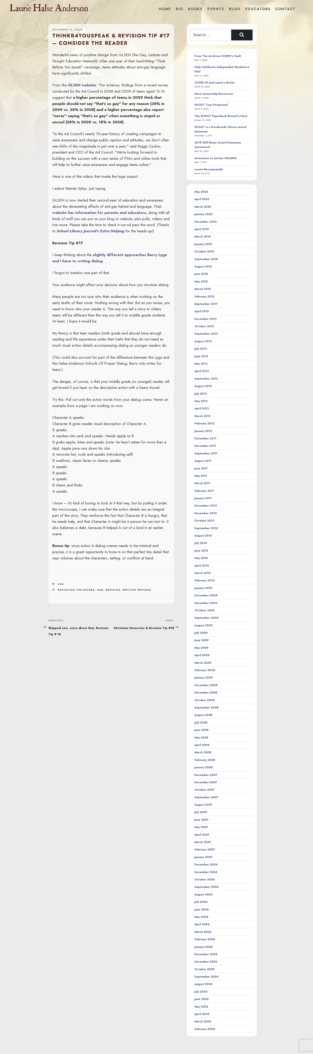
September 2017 (206, 304)
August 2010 (203, 536)
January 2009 (203, 678)
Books (195, 9)
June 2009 (201, 640)
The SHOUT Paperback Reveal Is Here (220, 116)
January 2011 (203, 498)
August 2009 (203, 625)
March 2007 (202, 842)
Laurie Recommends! (208, 169)
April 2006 (202, 924)
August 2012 (203, 386)
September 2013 (206, 334)
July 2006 (201, 902)
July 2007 (200, 812)
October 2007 (204, 790)
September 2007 (206, 797)
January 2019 (203, 244)
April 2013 (201, 371)
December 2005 (205, 954)
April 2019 (201, 229)
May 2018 (201, 281)
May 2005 (201, 1007)
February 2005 (204, 1029)
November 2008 (205, 693)
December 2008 (205, 685)
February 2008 (204, 760)
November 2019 (205, 222)
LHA (61, 584)
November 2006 (205, 872)
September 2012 (206, 379)
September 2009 (206, 618)
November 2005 (205, 962)
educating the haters (76, 589)
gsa (100, 589)
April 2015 (201, 311)
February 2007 (204, 849)
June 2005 (201, 999)
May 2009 (201, 648)
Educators (257, 9)
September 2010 (206, 528)
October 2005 (204, 969)
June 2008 (201, 730)
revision (113, 589)
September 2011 (205, 453)
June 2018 (201, 274)
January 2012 (203, 431)
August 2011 (202, 461)
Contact (285, 9)
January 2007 (203, 857)
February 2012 (204, 423)
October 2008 (204, 700)
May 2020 (201, 192)
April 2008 (201, 745)
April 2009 (202, 655)
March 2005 (202, 1021)
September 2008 (206, 708)
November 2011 (205, 446)
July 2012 (200, 394)
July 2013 (200, 349)
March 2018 (202, 289)
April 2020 (201, 199)
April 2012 (201, 408)
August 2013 (203, 341)
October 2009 (204, 610)
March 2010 (202, 573)
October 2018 (204, 252)
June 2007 (201, 820)
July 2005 (200, 992)
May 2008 (201, 738)
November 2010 (205, 513)
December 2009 (206, 595)
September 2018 (206, 259)
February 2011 (204, 491)
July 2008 (200, 723)
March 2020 (202, 207)
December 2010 (205, 506)
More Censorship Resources (213, 94)
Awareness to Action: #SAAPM (215, 158)
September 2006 (206, 887)
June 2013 (201, 356)
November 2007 (205, 782)
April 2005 (201, 1014)
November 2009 (205, 603)
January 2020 (203, 214)
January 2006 (203, 947)
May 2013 (201, 364)
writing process (137, 589)
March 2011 (202, 483)
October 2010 (204, 521)
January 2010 (203, 588)
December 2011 (205, 438)
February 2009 (204, 670)
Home (165, 9)
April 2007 (201, 835)
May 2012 (201, 401)
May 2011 (200, 476)
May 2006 (201, 917)
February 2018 (204, 296)
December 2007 (205, 775)
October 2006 (204, 879)
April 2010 (201, 566)
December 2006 (206, 864)
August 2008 (203, 715)
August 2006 (203, 894)
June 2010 (201, 551)
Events (215, 9)
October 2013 (204, 326)
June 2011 (201, 468)
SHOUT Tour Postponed (211, 105)
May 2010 (201, 558)
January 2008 (203, 767)
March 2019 (202, 237)
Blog (235, 9)
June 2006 (201, 909)
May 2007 (201, 827)
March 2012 (202, 416)
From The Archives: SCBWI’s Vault (217, 56)
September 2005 (206, 977)
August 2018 (203, 266)
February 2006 (204, 939)
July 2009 (201, 633)
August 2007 (203, 805)
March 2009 (202, 663)
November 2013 (205, 319)
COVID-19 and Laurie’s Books (214, 83)
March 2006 (202, 932)
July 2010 (200, 543)
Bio (179, 9)
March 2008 (202, 752)
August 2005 (203, 984)
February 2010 (204, 580)
